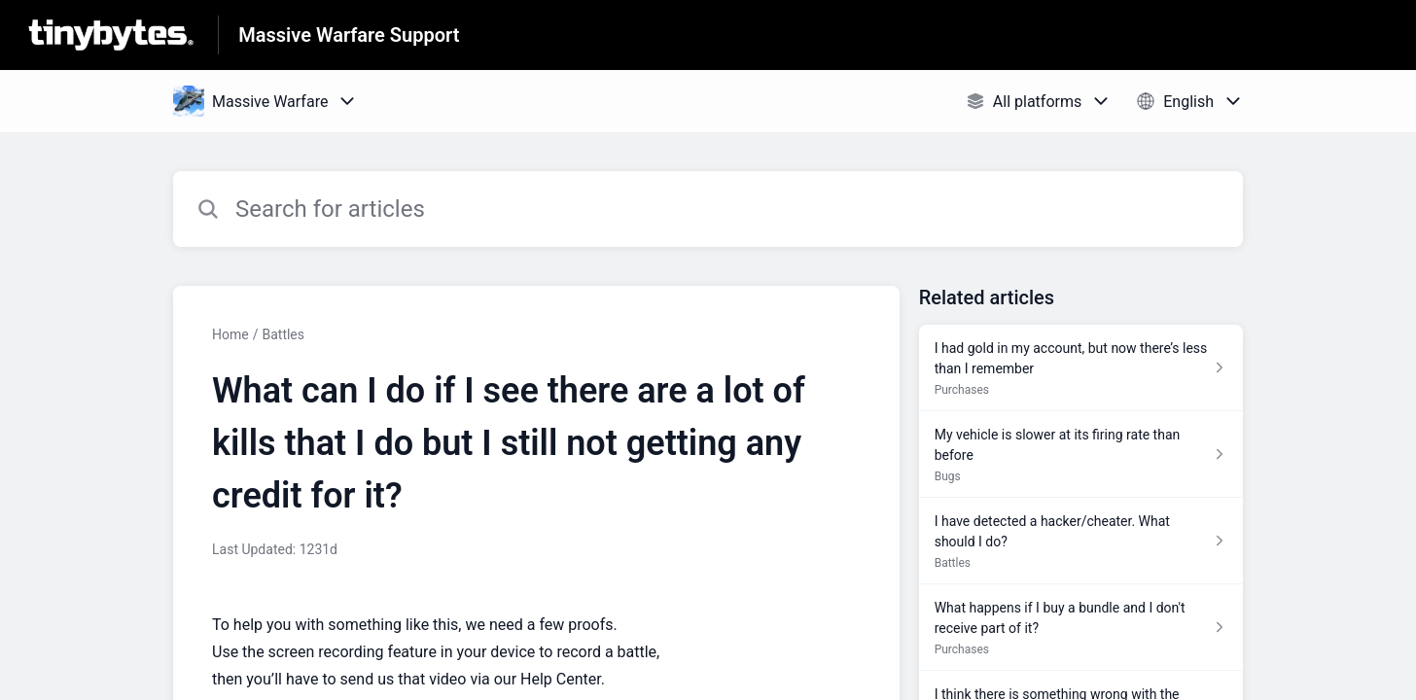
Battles (283, 334)
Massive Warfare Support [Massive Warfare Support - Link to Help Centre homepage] (348, 35)
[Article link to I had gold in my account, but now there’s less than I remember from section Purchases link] (1081, 368)
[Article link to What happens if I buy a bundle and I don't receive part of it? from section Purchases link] (1081, 627)
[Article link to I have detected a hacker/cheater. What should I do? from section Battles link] (1081, 541)
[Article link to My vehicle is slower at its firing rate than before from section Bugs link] (1081, 454)
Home (230, 334)
